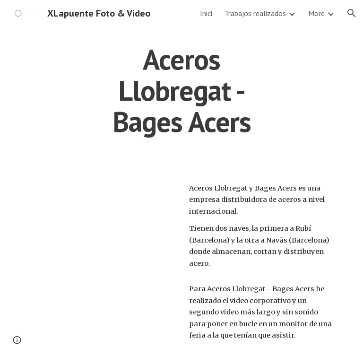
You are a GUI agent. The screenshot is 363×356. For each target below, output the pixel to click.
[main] (181, 90)
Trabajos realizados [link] (255, 13)
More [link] (316, 13)
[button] (351, 13)
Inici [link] (206, 13)
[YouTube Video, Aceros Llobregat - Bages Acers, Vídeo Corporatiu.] (101, 230)
